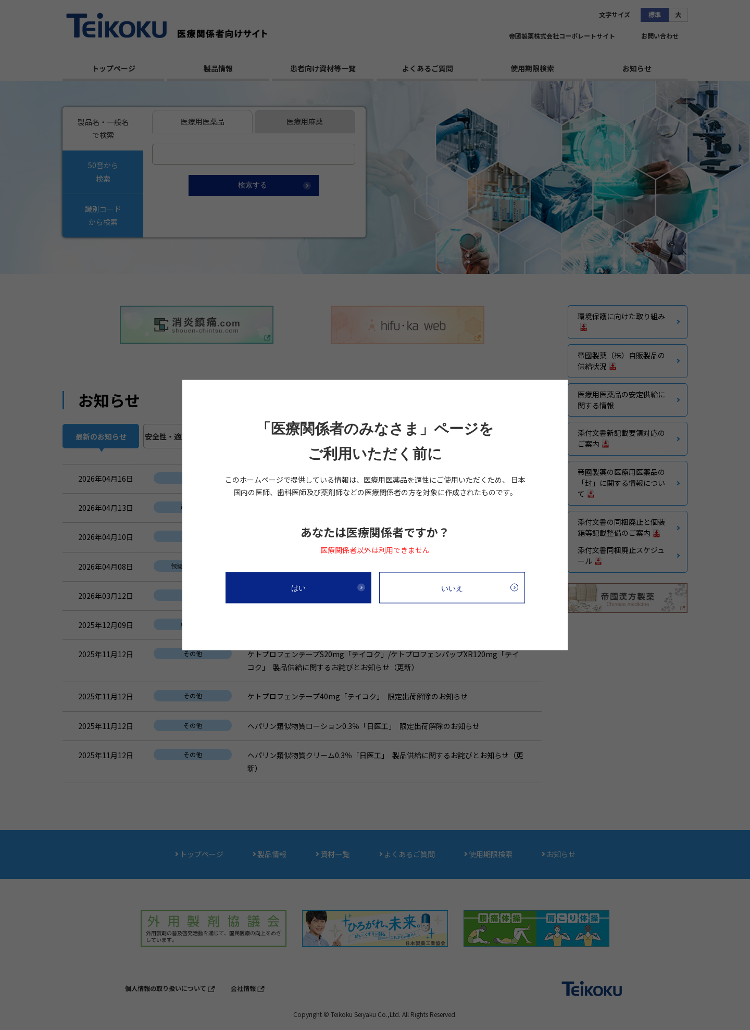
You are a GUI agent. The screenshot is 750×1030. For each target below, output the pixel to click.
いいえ (452, 588)
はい (298, 587)
